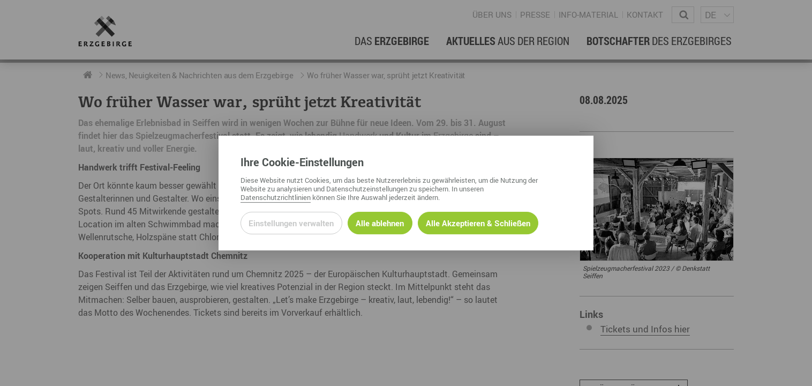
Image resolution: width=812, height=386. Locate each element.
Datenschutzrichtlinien (275, 197)
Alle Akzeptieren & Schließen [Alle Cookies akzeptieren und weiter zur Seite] (478, 223)
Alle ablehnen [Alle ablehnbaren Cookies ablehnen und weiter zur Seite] (380, 223)
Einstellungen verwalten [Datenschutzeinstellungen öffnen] (291, 223)
